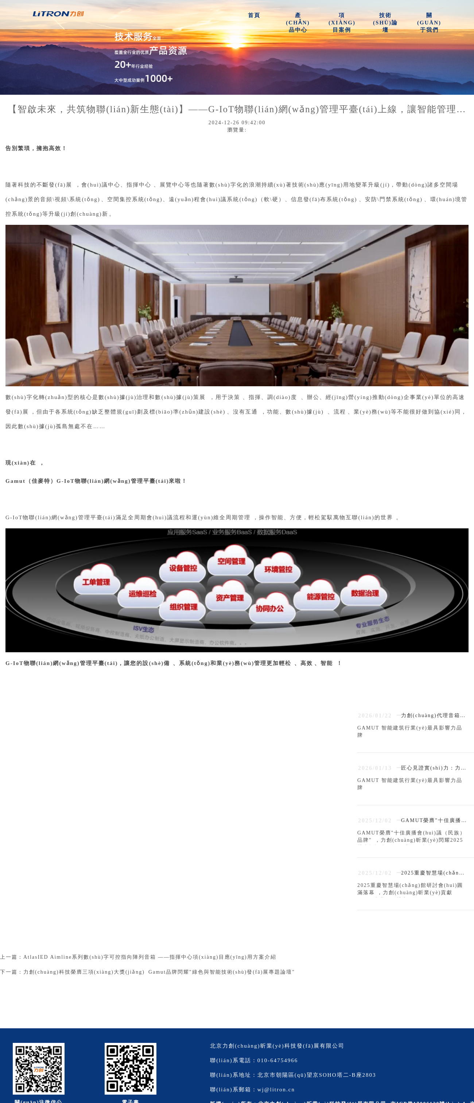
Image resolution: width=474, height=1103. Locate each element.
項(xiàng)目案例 (342, 22)
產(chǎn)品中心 (298, 22)
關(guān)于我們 (429, 22)
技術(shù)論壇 (385, 22)
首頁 (254, 15)
